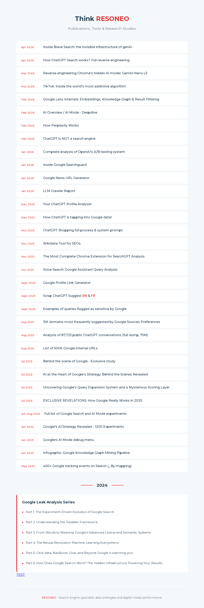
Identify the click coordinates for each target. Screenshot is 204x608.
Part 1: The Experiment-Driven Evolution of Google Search (70, 512)
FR (93, 296)
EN (84, 296)
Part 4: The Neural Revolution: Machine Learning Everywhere (72, 543)
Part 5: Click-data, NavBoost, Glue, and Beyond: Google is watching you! (79, 553)
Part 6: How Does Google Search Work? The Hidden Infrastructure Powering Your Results (94, 563)
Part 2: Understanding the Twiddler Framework (62, 522)
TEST (20, 575)
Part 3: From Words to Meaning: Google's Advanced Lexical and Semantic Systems (88, 532)
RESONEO (49, 597)
